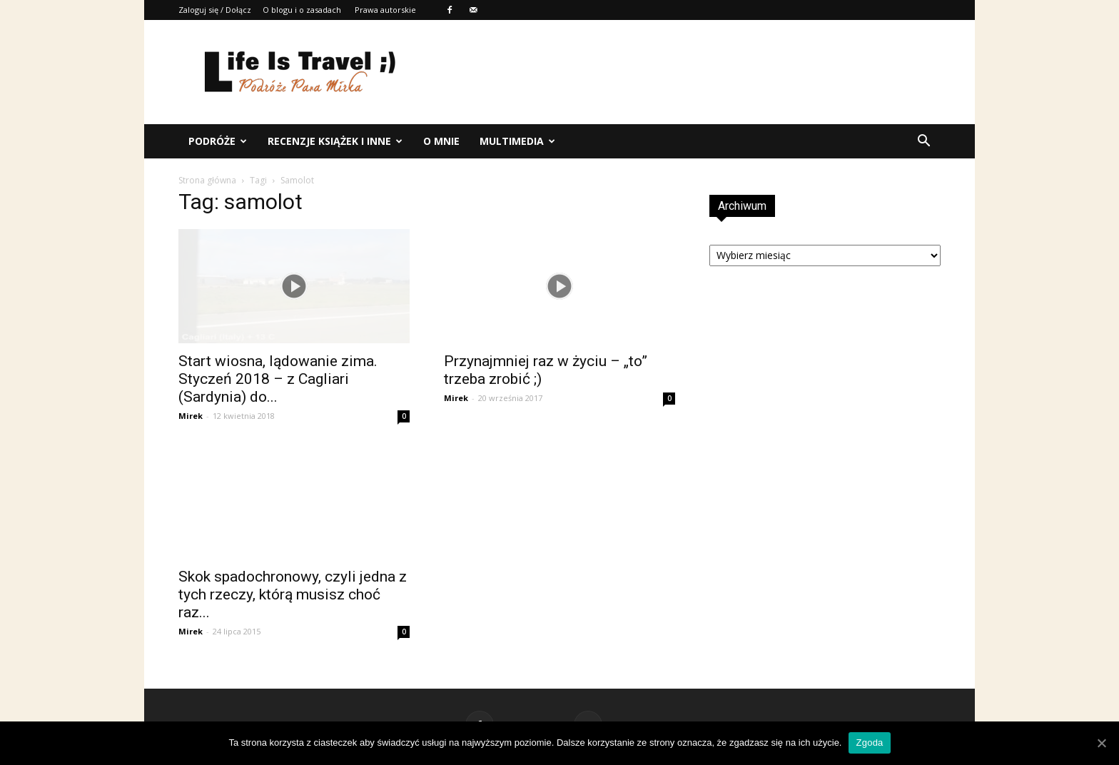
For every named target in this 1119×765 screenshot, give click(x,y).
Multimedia (517, 141)
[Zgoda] (1101, 743)
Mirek (190, 415)
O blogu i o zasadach (302, 9)
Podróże (217, 141)
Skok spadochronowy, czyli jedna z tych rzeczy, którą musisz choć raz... (292, 594)
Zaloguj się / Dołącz (214, 9)
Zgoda (869, 742)
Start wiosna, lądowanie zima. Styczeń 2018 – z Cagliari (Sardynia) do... (278, 379)
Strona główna (207, 180)
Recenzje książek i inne (335, 141)
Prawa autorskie (385, 9)
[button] (923, 141)
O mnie (441, 141)
